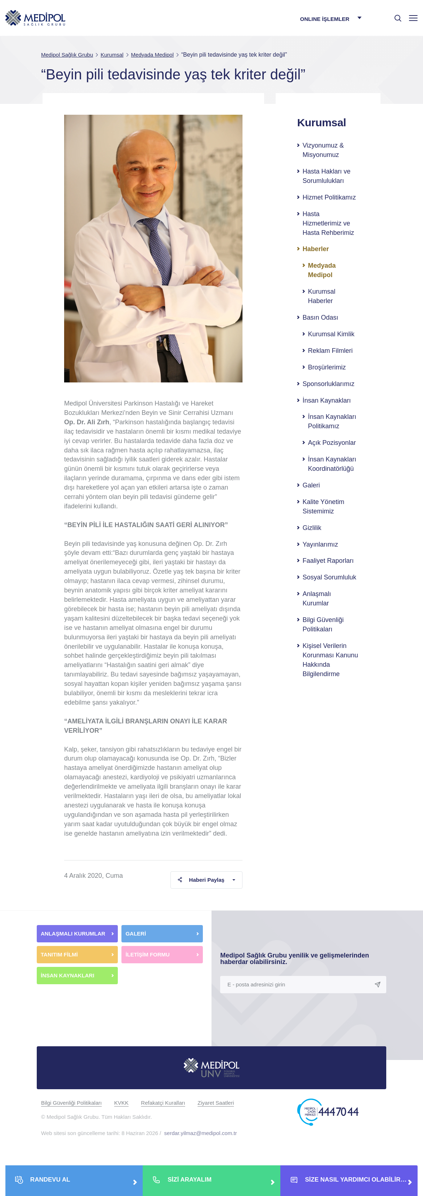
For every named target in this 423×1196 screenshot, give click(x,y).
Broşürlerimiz (327, 367)
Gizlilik (312, 527)
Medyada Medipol (322, 270)
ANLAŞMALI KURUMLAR (73, 933)
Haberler (316, 249)
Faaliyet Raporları (328, 560)
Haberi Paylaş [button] (200, 880)
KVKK (121, 1103)
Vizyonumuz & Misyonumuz (323, 150)
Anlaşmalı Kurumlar (317, 598)
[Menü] (413, 18)
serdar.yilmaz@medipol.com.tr (200, 1133)
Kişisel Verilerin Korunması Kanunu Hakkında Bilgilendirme (330, 660)
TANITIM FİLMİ (59, 954)
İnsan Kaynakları (327, 400)
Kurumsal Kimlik (331, 334)
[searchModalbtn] (395, 15)
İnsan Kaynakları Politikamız (332, 421)
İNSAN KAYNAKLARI (68, 975)
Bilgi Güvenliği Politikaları (323, 624)
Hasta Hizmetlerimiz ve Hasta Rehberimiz (328, 223)
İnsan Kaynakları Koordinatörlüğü (332, 464)
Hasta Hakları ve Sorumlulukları (327, 176)
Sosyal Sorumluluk (329, 577)
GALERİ (135, 933)
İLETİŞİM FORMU (147, 954)
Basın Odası (320, 317)
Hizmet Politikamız (329, 197)
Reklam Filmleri (330, 350)
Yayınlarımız (320, 544)
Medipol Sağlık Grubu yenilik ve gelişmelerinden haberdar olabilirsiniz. (294, 958)
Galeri (311, 485)
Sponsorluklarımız (329, 383)
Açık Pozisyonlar (332, 442)
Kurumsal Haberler (321, 296)
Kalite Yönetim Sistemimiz (323, 506)
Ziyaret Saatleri (215, 1103)
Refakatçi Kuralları (163, 1103)
